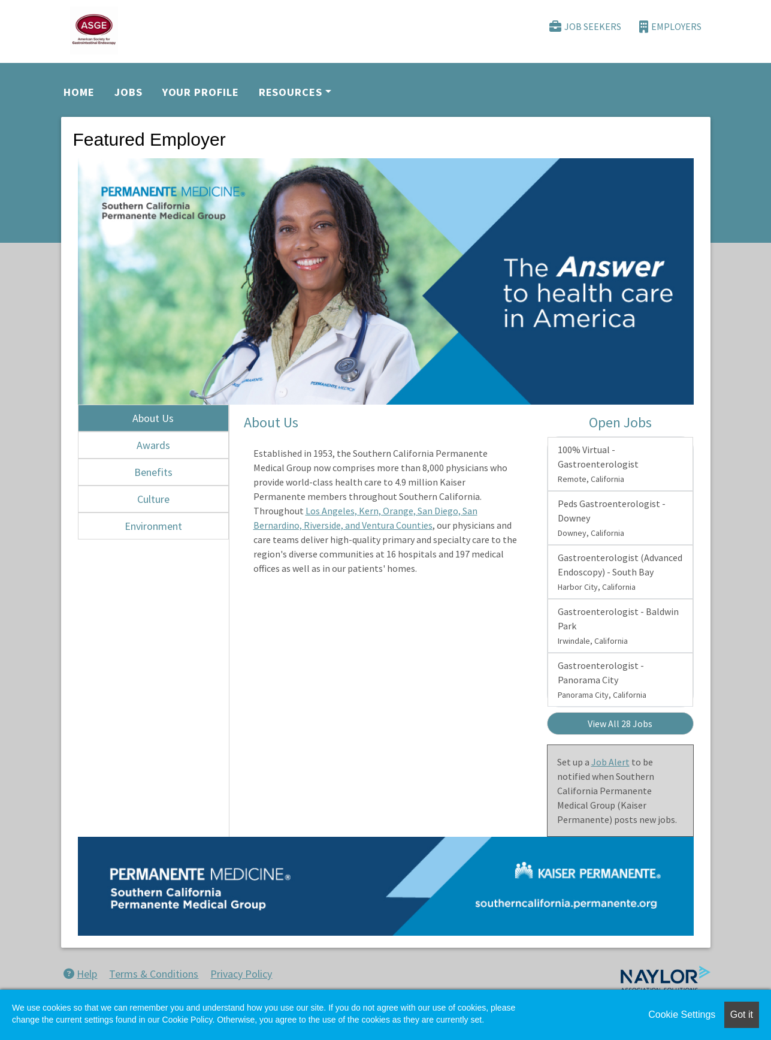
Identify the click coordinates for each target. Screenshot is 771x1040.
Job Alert (610, 762)
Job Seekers (585, 26)
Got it (741, 1014)
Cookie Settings (681, 1014)
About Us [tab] (153, 418)
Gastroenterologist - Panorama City (602, 679)
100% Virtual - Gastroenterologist (598, 464)
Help (80, 974)
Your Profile (200, 92)
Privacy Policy (241, 974)
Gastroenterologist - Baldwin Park (618, 625)
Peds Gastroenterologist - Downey (612, 518)
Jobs (128, 92)
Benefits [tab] (153, 472)
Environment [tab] (153, 526)
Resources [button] (290, 92)
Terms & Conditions (153, 974)
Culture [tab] (153, 499)
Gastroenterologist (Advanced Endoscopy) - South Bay (620, 571)
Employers (670, 26)
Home (79, 92)
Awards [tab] (153, 445)
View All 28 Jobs (620, 723)
